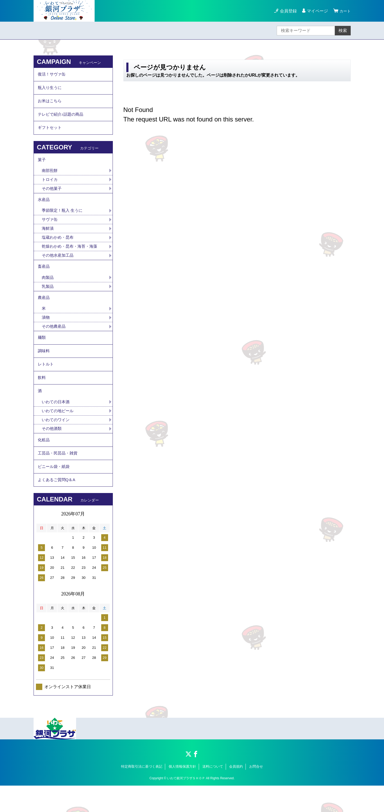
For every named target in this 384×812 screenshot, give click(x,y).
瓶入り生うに (50, 89)
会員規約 (236, 793)
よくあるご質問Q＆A (58, 505)
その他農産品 (54, 341)
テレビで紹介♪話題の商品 (62, 118)
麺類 (42, 352)
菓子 (42, 166)
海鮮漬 (48, 238)
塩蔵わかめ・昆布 (59, 247)
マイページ (315, 11)
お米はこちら (50, 104)
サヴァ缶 (50, 229)
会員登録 (286, 11)
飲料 (42, 396)
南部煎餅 (50, 178)
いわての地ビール (59, 431)
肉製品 (48, 289)
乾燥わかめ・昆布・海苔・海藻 (71, 257)
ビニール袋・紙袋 (55, 491)
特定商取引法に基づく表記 (141, 793)
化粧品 (44, 462)
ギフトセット (50, 133)
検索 (343, 30)
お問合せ (256, 793)
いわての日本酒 (56, 422)
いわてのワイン (56, 441)
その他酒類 (52, 450)
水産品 (44, 208)
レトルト (46, 381)
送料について (212, 793)
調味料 (44, 367)
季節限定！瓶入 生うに (63, 220)
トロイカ (50, 187)
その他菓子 (52, 196)
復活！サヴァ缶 (52, 75)
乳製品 (48, 299)
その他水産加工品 (59, 266)
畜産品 (44, 278)
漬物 (46, 331)
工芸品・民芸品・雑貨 (59, 476)
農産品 (44, 310)
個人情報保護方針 (182, 793)
